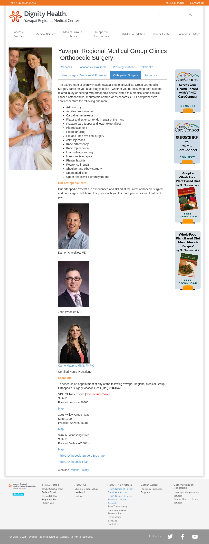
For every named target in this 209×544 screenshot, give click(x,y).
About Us (80, 484)
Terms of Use (114, 517)
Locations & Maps (189, 34)
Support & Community (101, 34)
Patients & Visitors (19, 34)
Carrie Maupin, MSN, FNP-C (76, 365)
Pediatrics (151, 75)
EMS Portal (48, 503)
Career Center (162, 34)
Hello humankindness (22, 3)
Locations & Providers (92, 67)
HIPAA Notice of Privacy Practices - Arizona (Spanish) (120, 499)
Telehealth (146, 67)
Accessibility (114, 513)
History (78, 496)
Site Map (112, 520)
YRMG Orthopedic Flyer (73, 461)
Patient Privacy (79, 470)
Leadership (80, 492)
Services (66, 67)
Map (61, 408)
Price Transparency (117, 506)
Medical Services (46, 34)
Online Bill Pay (49, 496)
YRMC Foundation (133, 34)
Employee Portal (50, 499)
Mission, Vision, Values (86, 489)
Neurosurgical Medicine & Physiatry (84, 75)
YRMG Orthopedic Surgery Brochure (81, 455)
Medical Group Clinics (72, 34)
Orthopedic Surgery (125, 75)
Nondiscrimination (117, 510)
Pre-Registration (123, 67)
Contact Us (197, 3)
